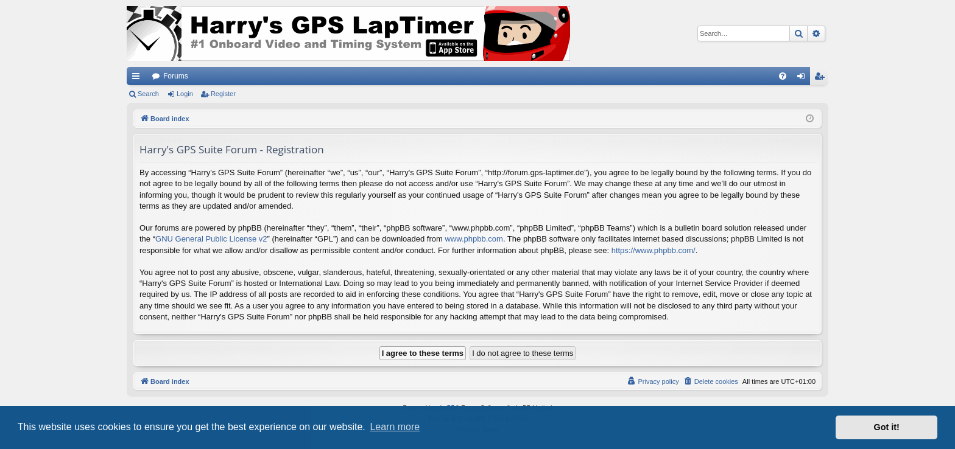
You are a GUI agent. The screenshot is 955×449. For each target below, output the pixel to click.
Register (223, 93)
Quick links (138, 78)
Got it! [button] (887, 427)
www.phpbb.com (473, 238)
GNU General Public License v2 (211, 238)
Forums (175, 76)
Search (148, 93)
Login (185, 93)
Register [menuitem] (822, 78)
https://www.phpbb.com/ (653, 250)
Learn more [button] (395, 427)
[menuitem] (783, 76)
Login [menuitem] (803, 78)
